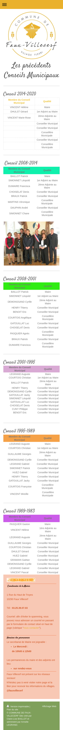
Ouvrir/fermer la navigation (31, 4)
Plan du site (12, 709)
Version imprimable (18, 706)
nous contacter (31, 627)
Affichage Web (49, 706)
